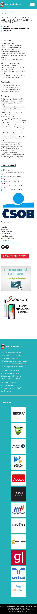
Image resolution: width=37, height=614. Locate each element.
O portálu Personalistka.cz (10, 370)
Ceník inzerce (6, 391)
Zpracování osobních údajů (11, 388)
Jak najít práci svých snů (10, 358)
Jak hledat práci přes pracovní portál (14, 361)
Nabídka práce (4, 12)
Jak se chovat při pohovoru (11, 355)
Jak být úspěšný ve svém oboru (12, 367)
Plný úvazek (7, 31)
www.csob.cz (5, 240)
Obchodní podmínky (8, 382)
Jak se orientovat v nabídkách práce (14, 364)
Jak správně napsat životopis (11, 353)
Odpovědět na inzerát (14, 256)
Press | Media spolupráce (10, 379)
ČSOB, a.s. (6, 27)
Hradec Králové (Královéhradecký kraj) (16, 29)
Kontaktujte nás (7, 385)
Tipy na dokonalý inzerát (10, 373)
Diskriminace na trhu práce (11, 376)
